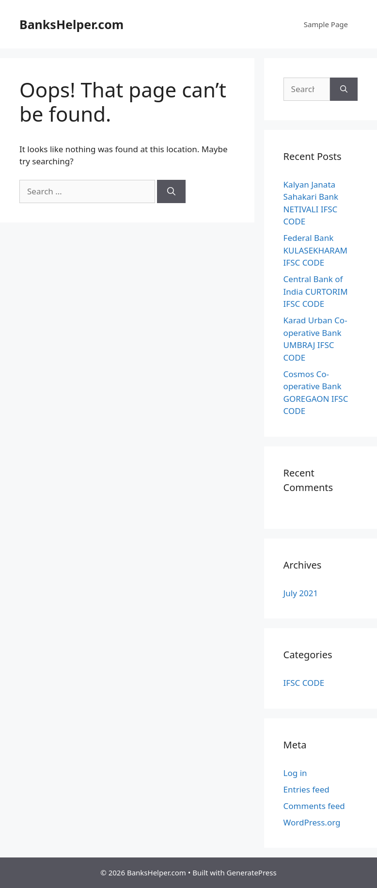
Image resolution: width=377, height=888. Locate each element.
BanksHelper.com (71, 24)
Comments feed (314, 805)
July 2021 (300, 593)
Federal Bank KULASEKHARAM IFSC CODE (315, 250)
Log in (295, 772)
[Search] (171, 191)
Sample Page (326, 24)
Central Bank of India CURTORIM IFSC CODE (315, 291)
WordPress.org (312, 822)
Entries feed (306, 789)
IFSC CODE (304, 682)
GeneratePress (252, 872)
